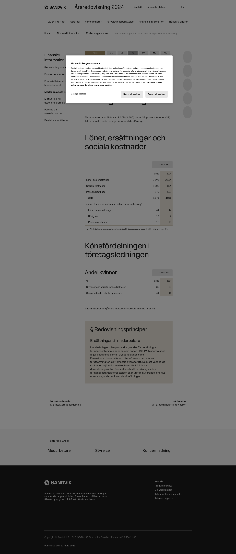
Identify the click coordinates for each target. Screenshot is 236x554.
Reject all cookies (131, 94)
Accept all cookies (156, 94)
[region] (119, 79)
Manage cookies (78, 94)
